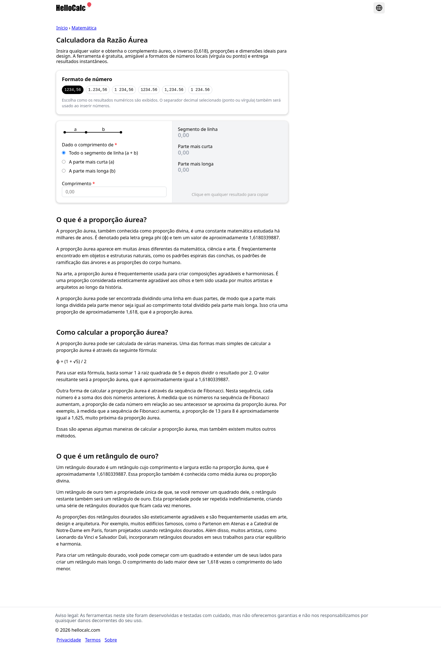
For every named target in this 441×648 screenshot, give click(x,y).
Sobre (111, 640)
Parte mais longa (196, 163)
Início (62, 28)
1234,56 (72, 89)
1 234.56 (200, 89)
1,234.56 (174, 89)
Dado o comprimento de (89, 144)
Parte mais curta (195, 146)
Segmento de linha (198, 129)
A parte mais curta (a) (88, 161)
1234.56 (149, 89)
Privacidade (69, 640)
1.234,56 (97, 89)
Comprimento (78, 183)
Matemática (83, 28)
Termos (93, 640)
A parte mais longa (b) (88, 170)
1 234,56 (123, 89)
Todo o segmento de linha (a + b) (100, 152)
